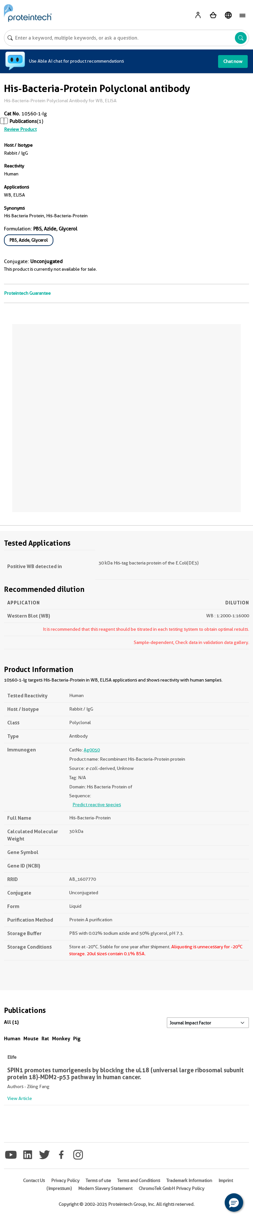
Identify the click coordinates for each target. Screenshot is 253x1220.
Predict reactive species (96, 804)
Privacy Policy (65, 1180)
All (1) (11, 1022)
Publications (23, 121)
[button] (234, 1202)
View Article (19, 1098)
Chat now (232, 61)
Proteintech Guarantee (27, 293)
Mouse (31, 1038)
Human (12, 1038)
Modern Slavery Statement (105, 1188)
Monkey (61, 1038)
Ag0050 (92, 749)
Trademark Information (189, 1180)
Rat (45, 1038)
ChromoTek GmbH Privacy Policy (171, 1188)
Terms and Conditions (138, 1180)
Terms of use (98, 1180)
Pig (77, 1038)
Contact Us (34, 1180)
